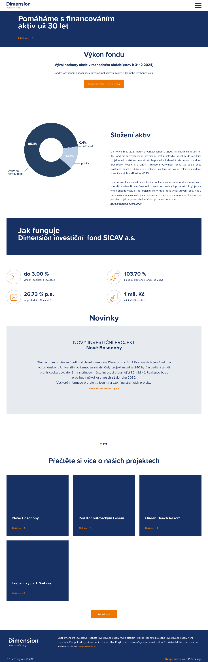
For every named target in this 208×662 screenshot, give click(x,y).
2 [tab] (104, 448)
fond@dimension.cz (89, 652)
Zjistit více (25, 41)
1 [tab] (101, 448)
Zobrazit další (104, 619)
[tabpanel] (104, 374)
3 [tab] (106, 448)
